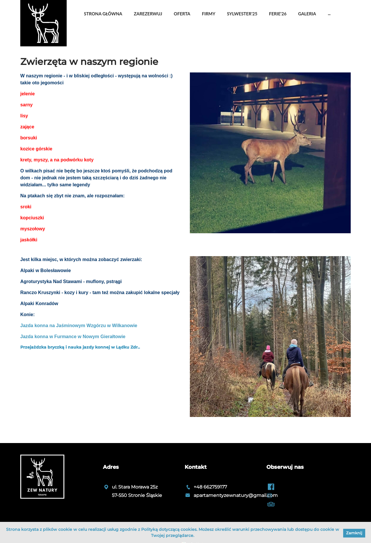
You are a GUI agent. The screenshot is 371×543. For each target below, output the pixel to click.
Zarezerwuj (148, 13)
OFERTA (182, 13)
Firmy (208, 13)
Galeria (307, 13)
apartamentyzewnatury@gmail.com (236, 495)
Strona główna (103, 13)
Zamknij (354, 533)
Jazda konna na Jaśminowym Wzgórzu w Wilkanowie (78, 325)
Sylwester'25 (242, 13)
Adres (111, 467)
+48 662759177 (210, 487)
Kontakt (196, 467)
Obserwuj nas (285, 467)
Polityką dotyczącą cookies (169, 529)
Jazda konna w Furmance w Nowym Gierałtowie (73, 336)
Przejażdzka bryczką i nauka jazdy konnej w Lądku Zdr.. (80, 347)
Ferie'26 (277, 13)
